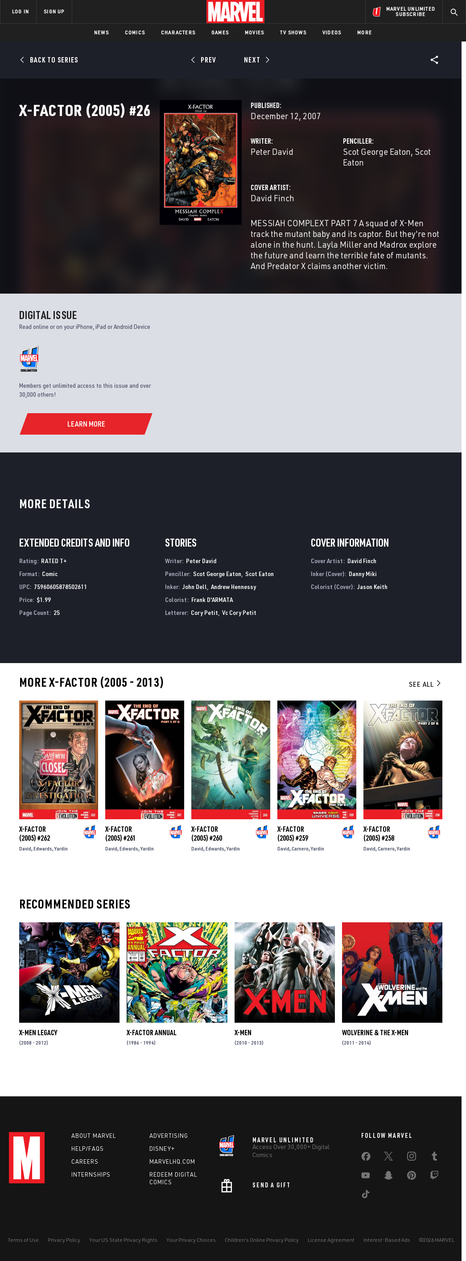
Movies (254, 32)
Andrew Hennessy (233, 604)
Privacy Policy (64, 1239)
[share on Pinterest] (411, 1177)
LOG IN (20, 11)
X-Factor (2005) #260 (206, 851)
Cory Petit (204, 630)
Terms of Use (23, 1239)
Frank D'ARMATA (212, 617)
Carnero (300, 866)
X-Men (243, 1050)
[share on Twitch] (434, 1177)
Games (220, 32)
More (364, 32)
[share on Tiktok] (365, 1195)
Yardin (61, 866)
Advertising (168, 1135)
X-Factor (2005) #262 (34, 851)
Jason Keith (372, 604)
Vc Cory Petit (239, 630)
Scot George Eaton (328, 191)
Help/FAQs (87, 1148)
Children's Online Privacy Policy (262, 1239)
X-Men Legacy (38, 1050)
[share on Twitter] (388, 1157)
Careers (85, 1161)
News (101, 32)
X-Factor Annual (152, 1050)
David (25, 866)
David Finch (174, 226)
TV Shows (293, 32)
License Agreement (331, 1239)
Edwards (42, 866)
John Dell (194, 604)
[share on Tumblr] (434, 1157)
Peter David (174, 191)
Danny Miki (363, 591)
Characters (178, 32)
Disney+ (162, 1148)
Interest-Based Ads (386, 1239)
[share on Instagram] (411, 1157)
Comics (135, 32)
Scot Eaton (385, 191)
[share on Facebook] (366, 1158)
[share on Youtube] (365, 1177)
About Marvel (93, 1135)
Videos (331, 32)
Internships (91, 1174)
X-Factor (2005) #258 (378, 851)
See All (425, 701)
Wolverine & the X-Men (375, 1050)
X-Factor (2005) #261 (120, 851)
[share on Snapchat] (388, 1177)
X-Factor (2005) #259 (292, 851)
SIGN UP (54, 11)
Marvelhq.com (172, 1161)
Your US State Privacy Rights (123, 1239)
